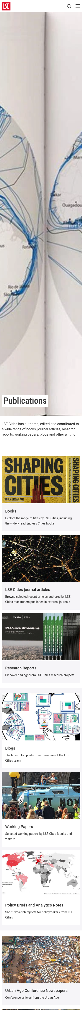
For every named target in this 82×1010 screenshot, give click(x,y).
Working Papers (19, 826)
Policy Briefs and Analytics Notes (34, 905)
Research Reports (20, 668)
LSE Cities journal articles (27, 589)
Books (10, 511)
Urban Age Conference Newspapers (36, 990)
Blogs (10, 748)
